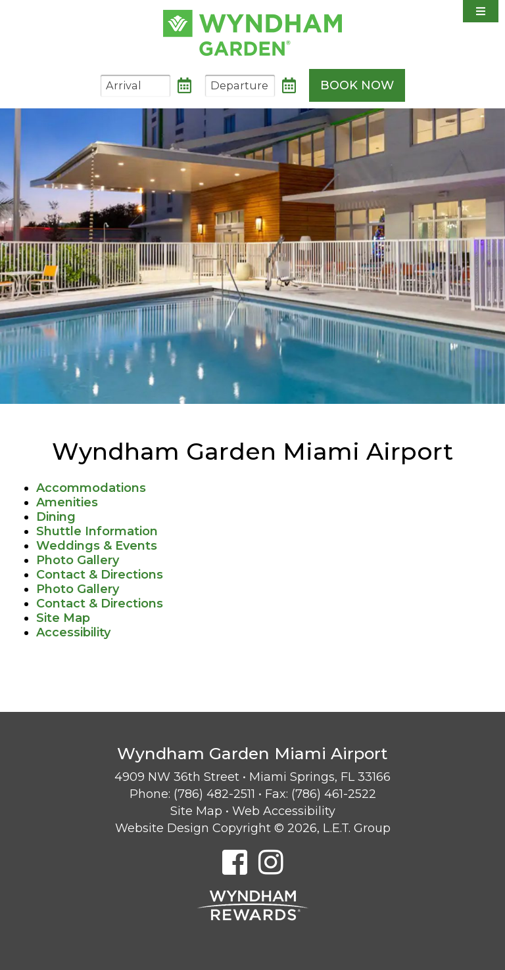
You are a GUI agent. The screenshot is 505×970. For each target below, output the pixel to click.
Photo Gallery (77, 560)
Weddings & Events (96, 546)
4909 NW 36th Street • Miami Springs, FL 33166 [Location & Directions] (252, 777)
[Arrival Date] (135, 85)
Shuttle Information (97, 531)
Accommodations (91, 488)
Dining (56, 517)
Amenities (67, 502)
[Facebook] (235, 862)
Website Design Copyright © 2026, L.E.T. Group (253, 828)
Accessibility (73, 632)
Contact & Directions (99, 574)
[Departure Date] (240, 85)
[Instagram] (271, 862)
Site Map (63, 618)
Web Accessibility (283, 811)
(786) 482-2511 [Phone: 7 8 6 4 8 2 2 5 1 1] (214, 794)
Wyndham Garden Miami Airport (252, 33)
